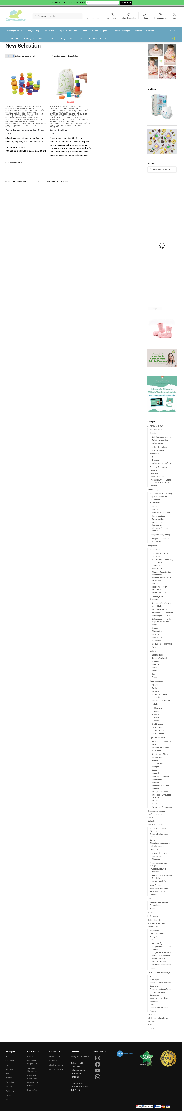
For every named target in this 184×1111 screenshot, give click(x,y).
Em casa (155, 691)
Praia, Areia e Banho (160, 792)
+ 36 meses (10, 106)
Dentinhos (154, 849)
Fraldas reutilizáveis (160, 881)
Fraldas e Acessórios (158, 467)
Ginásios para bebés (160, 764)
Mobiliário (154, 1001)
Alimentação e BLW (155, 426)
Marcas (150, 912)
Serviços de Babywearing (160, 535)
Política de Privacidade (32, 1076)
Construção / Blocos (160, 754)
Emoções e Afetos (159, 609)
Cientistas (156, 557)
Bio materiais (157, 655)
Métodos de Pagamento (32, 1062)
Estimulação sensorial (15, 117)
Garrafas (155, 460)
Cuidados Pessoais (157, 846)
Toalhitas (153, 895)
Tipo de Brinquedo (157, 737)
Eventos (8, 1095)
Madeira (40, 119)
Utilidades (151, 1015)
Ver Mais (151, 1021)
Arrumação (154, 980)
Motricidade (11, 123)
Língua (155, 628)
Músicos (155, 584)
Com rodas (156, 751)
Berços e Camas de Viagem (161, 983)
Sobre (8, 1056)
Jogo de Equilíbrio (58, 130)
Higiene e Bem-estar (155, 824)
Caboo (154, 506)
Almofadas (154, 976)
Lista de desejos (129, 18)
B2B (7, 1100)
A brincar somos (156, 550)
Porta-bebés (155, 502)
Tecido (154, 677)
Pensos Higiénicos (157, 891)
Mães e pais (157, 569)
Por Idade (25, 125)
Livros (149, 899)
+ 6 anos (155, 718)
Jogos (154, 770)
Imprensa (9, 1091)
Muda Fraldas (155, 885)
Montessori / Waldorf (24, 121)
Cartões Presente (154, 814)
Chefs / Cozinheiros (160, 553)
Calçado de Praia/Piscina (162, 952)
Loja (7, 1065)
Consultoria (156, 542)
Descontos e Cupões (32, 1084)
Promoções (32, 1090)
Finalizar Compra (56, 1065)
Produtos (9, 1069)
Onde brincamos (12, 125)
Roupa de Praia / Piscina (157, 923)
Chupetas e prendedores (160, 843)
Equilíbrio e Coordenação (22, 116)
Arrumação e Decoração (162, 741)
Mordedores (157, 779)
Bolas (154, 744)
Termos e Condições (32, 1069)
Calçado (153, 940)
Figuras (155, 760)
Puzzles (155, 801)
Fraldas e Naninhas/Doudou (161, 989)
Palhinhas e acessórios (161, 463)
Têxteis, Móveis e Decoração (159, 972)
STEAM (155, 804)
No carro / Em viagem (161, 700)
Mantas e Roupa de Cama (160, 998)
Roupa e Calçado (154, 927)
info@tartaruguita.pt (80, 1056)
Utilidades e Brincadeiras (157, 1018)
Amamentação (156, 430)
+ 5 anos (27, 106)
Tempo (155, 647)
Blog (174, 18)
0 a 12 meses (157, 724)
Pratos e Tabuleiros (157, 477)
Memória (155, 634)
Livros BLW (154, 473)
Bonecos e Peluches (160, 748)
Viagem (150, 1028)
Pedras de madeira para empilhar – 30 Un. (24, 130)
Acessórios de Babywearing (161, 493)
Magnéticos (157, 773)
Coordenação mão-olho (29, 114)
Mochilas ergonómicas (161, 513)
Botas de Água (158, 943)
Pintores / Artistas (159, 593)
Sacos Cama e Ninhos (159, 1008)
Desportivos (157, 757)
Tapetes (153, 1011)
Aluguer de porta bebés (161, 539)
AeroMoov (154, 916)
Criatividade (157, 606)
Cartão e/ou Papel (159, 658)
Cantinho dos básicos (156, 811)
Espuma (155, 661)
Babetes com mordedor (161, 437)
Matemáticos (157, 631)
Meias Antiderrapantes (161, 956)
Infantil (152, 908)
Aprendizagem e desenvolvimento (19, 109)
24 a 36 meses (158, 733)
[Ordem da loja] (32, 56)
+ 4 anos (19, 106)
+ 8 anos (35, 106)
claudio (150, 818)
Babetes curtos (158, 443)
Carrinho (144, 18)
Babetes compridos (160, 440)
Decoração (154, 986)
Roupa (152, 969)
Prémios (9, 1086)
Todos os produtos (94, 18)
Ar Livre (155, 685)
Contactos (9, 1061)
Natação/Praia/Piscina (159, 888)
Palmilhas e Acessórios (161, 965)
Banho (154, 688)
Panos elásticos (158, 516)
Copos (154, 457)
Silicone (155, 674)
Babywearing (152, 490)
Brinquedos (27, 110)
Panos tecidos (158, 519)
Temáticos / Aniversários (162, 807)
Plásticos (155, 671)
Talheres (153, 486)
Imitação (155, 767)
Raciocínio (156, 641)
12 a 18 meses (158, 727)
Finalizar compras (160, 18)
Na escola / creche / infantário (31, 123)
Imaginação (157, 625)
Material (9, 121)
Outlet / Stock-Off (154, 920)
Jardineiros (156, 566)
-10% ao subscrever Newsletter (68, 2)
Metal (154, 668)
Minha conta (112, 18)
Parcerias (9, 1082)
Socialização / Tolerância (162, 644)
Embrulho (151, 821)
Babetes (153, 433)
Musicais (155, 783)
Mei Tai (155, 510)
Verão (149, 1025)
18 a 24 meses (158, 730)
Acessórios (154, 931)
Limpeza (153, 470)
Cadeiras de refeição (158, 447)
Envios (30, 1056)
